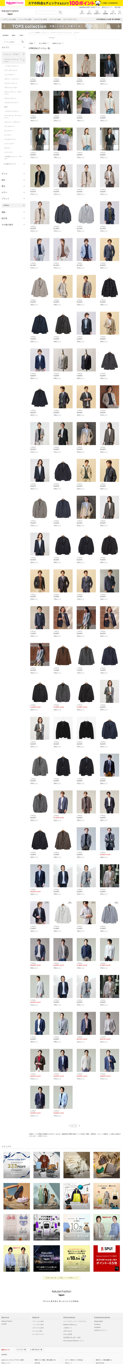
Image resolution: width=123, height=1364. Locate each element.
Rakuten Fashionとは (70, 1314)
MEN (13, 35)
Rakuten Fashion (7, 1311)
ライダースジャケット (11, 102)
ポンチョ (7, 148)
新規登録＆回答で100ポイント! (89, 7)
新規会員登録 (98, 1311)
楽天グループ (106, 7)
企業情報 (4, 1358)
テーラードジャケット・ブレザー (13, 60)
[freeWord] (14, 42)
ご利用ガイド (67, 1318)
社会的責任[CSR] (26, 1358)
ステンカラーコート (10, 70)
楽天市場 (117, 7)
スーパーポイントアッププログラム (74, 1311)
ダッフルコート (9, 126)
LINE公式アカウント (100, 1320)
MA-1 (6, 107)
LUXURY (4, 1314)
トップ (31, 33)
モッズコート (8, 131)
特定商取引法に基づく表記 (72, 1327)
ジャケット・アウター (11, 54)
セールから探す (37, 1321)
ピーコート (8, 135)
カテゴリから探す (38, 1318)
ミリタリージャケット (11, 111)
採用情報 (35, 1358)
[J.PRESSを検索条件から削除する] (24, 205)
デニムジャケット (10, 98)
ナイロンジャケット (10, 83)
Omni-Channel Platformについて (73, 1331)
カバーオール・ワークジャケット (13, 117)
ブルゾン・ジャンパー (11, 79)
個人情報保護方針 (14, 1358)
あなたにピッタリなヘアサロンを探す (13, 1350)
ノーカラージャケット (11, 66)
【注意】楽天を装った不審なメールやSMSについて (61, 1268)
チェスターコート (10, 139)
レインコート (8, 152)
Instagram (97, 1317)
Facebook (97, 1314)
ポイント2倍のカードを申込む (74, 1350)
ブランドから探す (38, 1311)
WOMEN (6, 35)
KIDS (21, 35)
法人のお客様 (67, 1324)
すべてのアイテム (38, 1324)
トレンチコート (9, 74)
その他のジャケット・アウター (13, 158)
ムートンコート (9, 143)
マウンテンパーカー (10, 87)
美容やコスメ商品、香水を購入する (45, 1350)
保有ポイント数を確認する (104, 1350)
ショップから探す (38, 1314)
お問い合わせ (67, 1321)
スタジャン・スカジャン (12, 122)
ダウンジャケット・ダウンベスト (13, 93)
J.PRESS (37, 33)
